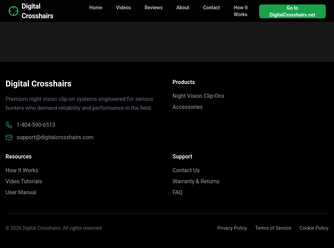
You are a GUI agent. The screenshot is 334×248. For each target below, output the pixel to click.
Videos (123, 7)
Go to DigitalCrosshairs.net (292, 11)
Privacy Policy (232, 228)
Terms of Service (273, 228)
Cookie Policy (314, 228)
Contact (211, 7)
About (183, 7)
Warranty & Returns (196, 181)
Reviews (154, 7)
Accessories (188, 107)
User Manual (21, 192)
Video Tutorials (24, 181)
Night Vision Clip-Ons (198, 96)
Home (95, 7)
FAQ (178, 192)
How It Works (240, 11)
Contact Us (186, 170)
